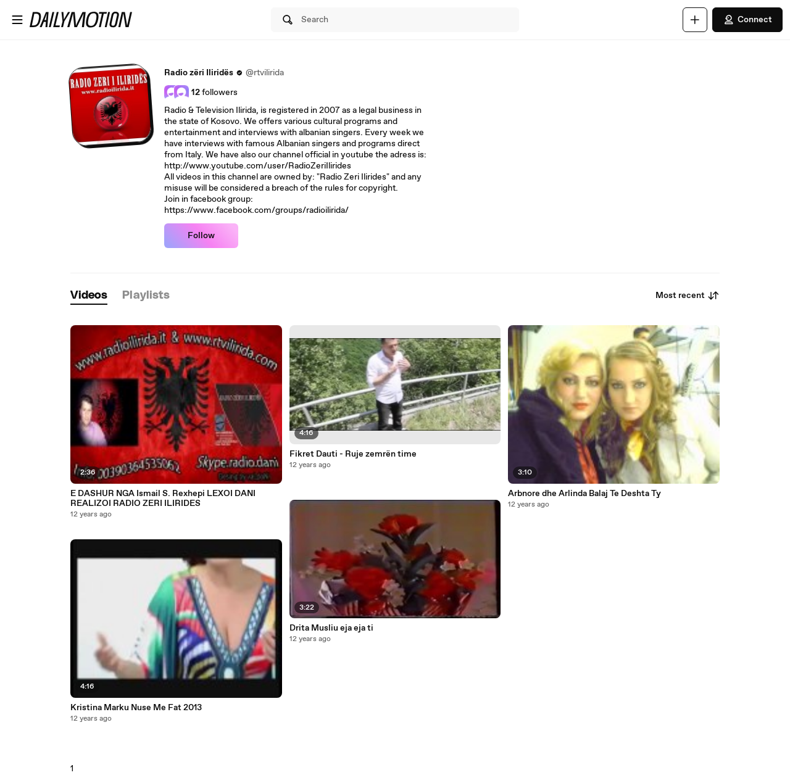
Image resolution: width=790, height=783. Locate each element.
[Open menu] (17, 19)
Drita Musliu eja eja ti (331, 628)
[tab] (88, 296)
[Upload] (695, 19)
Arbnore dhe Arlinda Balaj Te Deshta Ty (584, 494)
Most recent (687, 295)
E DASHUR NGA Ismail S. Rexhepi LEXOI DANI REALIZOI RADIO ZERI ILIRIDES (163, 498)
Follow (201, 235)
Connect (747, 20)
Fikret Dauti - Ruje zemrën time (353, 454)
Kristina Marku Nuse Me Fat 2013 (136, 708)
